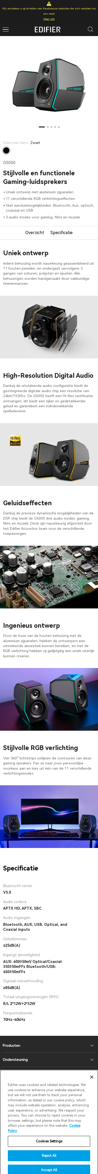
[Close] (91, 1083)
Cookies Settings (49, 1147)
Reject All (49, 1161)
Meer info (49, 19)
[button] (42, 127)
